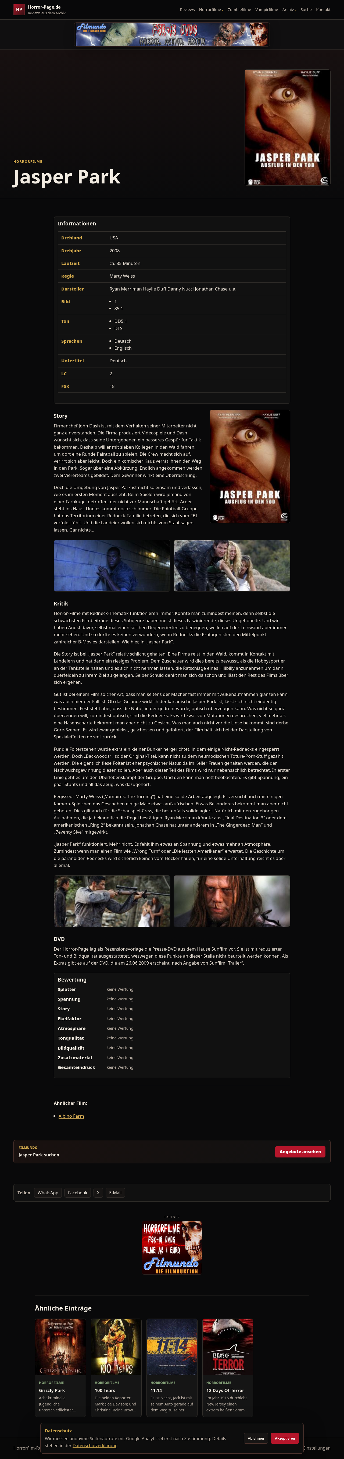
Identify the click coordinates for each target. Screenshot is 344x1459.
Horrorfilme (210, 9)
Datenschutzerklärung (95, 1446)
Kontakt (323, 9)
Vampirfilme (266, 9)
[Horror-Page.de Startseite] (41, 10)
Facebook (77, 1193)
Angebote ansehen (300, 1152)
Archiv (288, 9)
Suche (306, 9)
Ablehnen (256, 1438)
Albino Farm (71, 1116)
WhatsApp (48, 1193)
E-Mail (115, 1193)
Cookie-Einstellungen (309, 1448)
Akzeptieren (285, 1438)
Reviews (187, 9)
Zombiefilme (239, 9)
